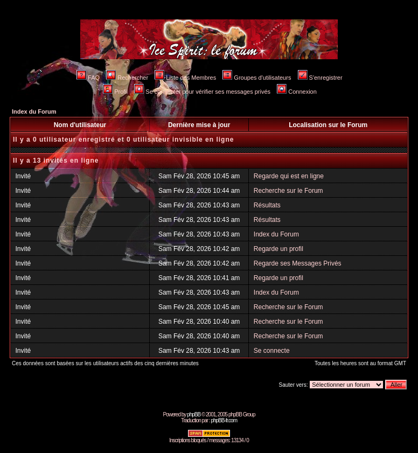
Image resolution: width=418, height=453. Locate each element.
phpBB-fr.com (224, 420)
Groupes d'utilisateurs (256, 77)
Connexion (297, 91)
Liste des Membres (185, 77)
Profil (115, 91)
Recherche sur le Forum (288, 190)
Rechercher (127, 77)
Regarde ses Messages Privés (298, 263)
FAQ (88, 77)
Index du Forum (34, 111)
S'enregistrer (320, 77)
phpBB (193, 414)
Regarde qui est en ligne (289, 176)
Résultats (267, 205)
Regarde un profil (278, 249)
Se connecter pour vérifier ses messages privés (202, 91)
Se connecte (272, 350)
